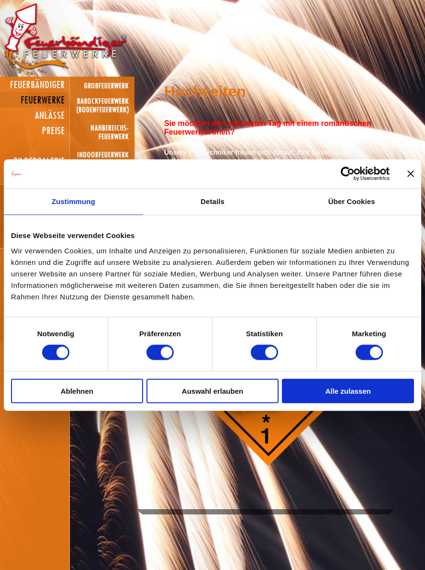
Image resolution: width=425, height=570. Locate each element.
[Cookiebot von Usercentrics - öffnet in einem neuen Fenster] (348, 174)
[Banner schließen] (410, 174)
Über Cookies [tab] (351, 201)
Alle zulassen (348, 391)
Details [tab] (212, 201)
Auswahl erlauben (212, 391)
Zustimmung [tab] (73, 201)
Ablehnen (77, 391)
